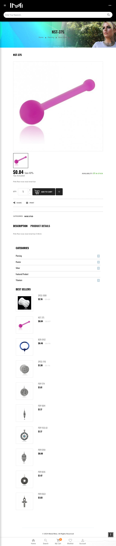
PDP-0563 (42, 493)
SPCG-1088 (42, 295)
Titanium (19, 280)
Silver (18, 267)
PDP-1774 (41, 383)
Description (20, 226)
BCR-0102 (42, 339)
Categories (22, 248)
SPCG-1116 (42, 361)
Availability (87, 173)
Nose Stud (28, 216)
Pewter (18, 261)
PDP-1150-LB (43, 427)
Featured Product (22, 274)
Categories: (18, 216)
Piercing (19, 255)
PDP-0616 (41, 471)
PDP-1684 (41, 405)
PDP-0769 (41, 449)
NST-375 (41, 317)
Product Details (40, 226)
